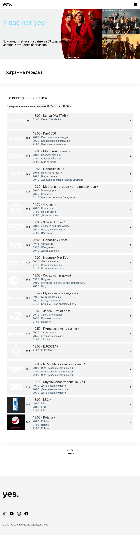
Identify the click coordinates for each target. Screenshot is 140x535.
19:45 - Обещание (43, 243)
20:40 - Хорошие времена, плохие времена (58, 179)
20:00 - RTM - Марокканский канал (53, 368)
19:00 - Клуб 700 (44, 133)
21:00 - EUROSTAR (43, 350)
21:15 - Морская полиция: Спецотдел (54, 197)
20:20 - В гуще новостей (46, 300)
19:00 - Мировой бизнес (50, 151)
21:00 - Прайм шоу (43, 211)
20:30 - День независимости (49, 392)
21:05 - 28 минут (42, 339)
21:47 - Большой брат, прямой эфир (53, 304)
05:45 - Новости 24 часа (50, 240)
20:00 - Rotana (41, 421)
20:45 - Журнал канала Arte (48, 336)
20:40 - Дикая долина (45, 250)
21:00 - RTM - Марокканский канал (53, 371)
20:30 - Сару (40, 286)
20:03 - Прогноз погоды (46, 172)
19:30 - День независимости (49, 385)
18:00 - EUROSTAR (45, 346)
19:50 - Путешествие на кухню (55, 329)
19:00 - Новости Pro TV (50, 258)
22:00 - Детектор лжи (45, 215)
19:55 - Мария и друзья (46, 297)
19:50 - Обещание (43, 247)
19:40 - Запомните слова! (51, 311)
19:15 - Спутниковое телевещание (58, 382)
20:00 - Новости (42, 208)
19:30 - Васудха (41, 279)
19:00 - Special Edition (48, 222)
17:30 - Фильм (43, 204)
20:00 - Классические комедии (51, 137)
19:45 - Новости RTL (47, 169)
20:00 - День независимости (49, 389)
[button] (70, 34)
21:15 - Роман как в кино (47, 265)
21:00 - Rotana (41, 424)
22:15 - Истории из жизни (47, 268)
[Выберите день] (48, 106)
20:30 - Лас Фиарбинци (46, 261)
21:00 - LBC (39, 410)
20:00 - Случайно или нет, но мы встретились (59, 282)
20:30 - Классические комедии (51, 140)
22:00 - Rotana (41, 428)
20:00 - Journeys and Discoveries (51, 226)
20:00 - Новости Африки (47, 155)
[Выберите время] (67, 106)
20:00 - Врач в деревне (46, 190)
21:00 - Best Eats (42, 233)
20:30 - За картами (43, 332)
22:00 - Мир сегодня (44, 162)
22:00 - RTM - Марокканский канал (53, 375)
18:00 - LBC (41, 400)
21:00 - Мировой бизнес (47, 158)
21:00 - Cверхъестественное (49, 144)
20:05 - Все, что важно (45, 176)
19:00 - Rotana (43, 417)
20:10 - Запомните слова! (47, 314)
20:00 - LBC (39, 407)
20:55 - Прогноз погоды (46, 318)
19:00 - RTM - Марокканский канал (58, 364)
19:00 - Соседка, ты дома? (52, 275)
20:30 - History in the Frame (48, 229)
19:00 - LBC (39, 403)
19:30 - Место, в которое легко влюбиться (64, 187)
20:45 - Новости (42, 194)
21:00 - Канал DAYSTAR (46, 119)
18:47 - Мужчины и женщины (54, 293)
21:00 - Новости (42, 321)
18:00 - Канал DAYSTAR (49, 116)
